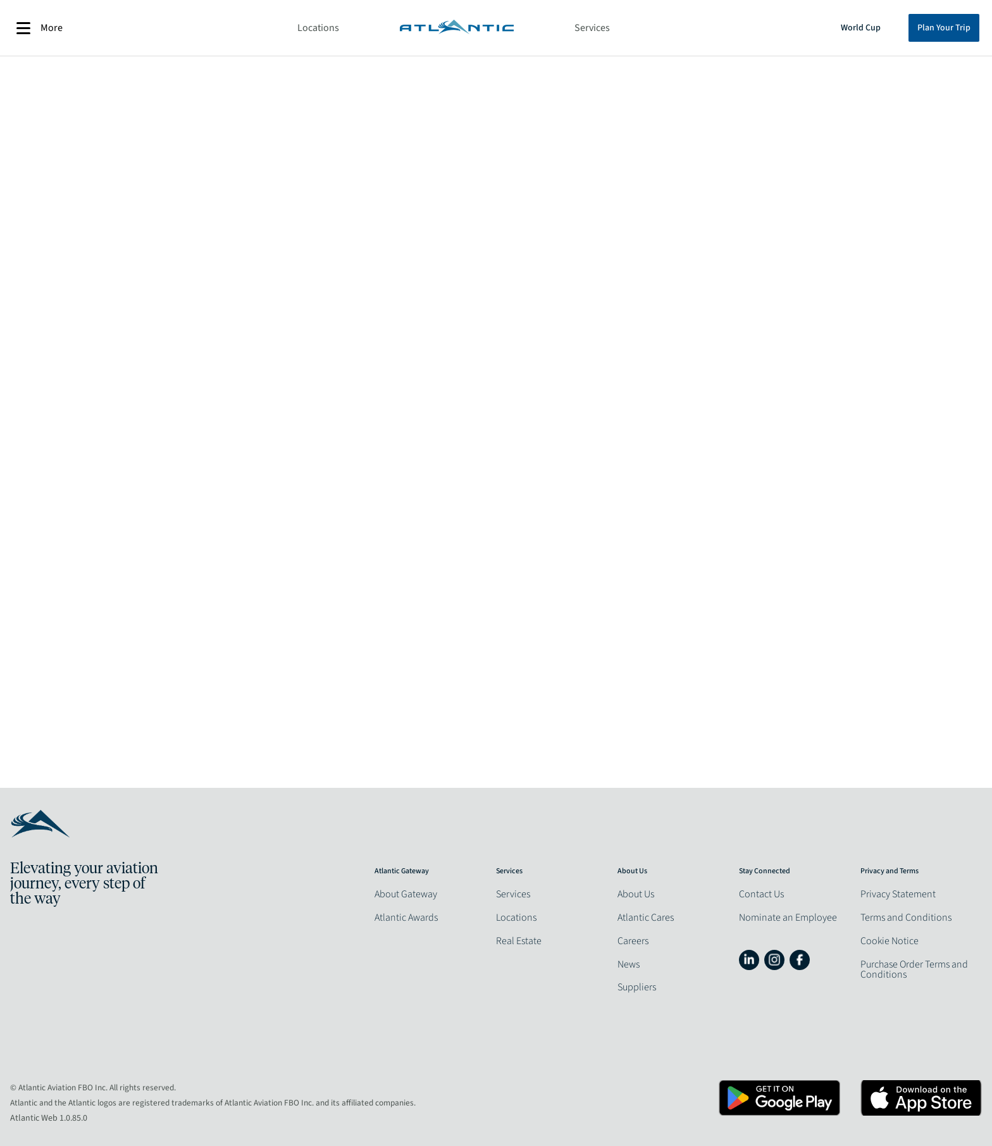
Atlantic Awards (406, 917)
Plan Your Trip (943, 28)
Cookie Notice (889, 941)
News (628, 964)
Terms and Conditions (906, 917)
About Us (635, 894)
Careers (632, 941)
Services (592, 28)
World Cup (861, 28)
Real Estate (519, 941)
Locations (318, 28)
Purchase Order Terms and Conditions (914, 969)
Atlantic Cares (645, 917)
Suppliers (636, 987)
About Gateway (406, 894)
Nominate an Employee (788, 917)
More (39, 28)
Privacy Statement (898, 894)
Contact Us (761, 894)
